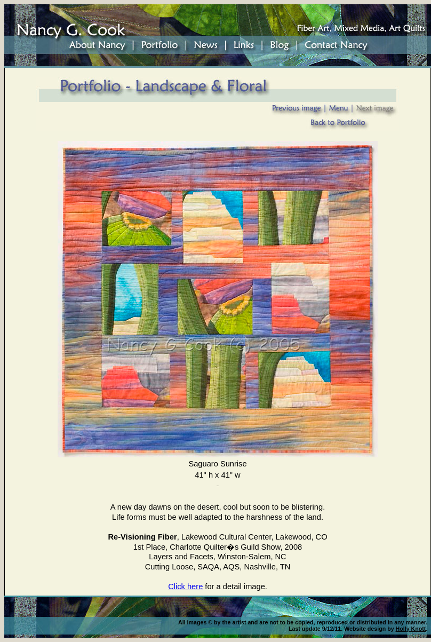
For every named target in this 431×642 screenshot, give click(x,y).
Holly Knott (411, 628)
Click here (185, 586)
